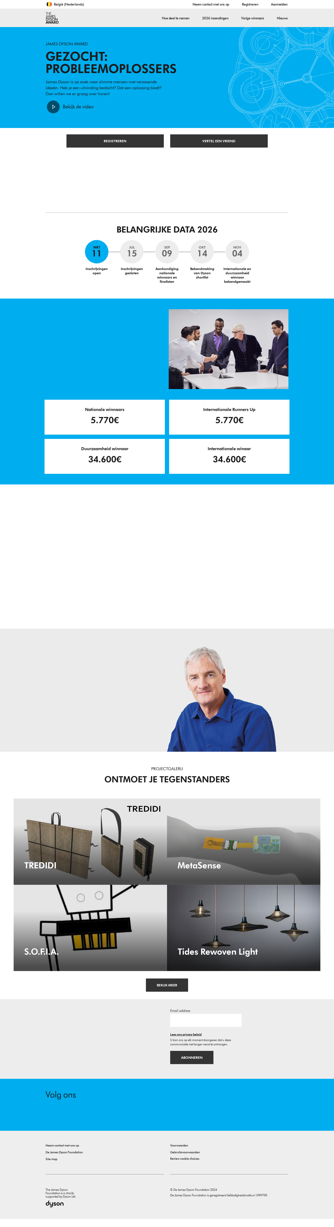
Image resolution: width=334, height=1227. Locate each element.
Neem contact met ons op (211, 4)
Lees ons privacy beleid (186, 1040)
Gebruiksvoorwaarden (185, 1160)
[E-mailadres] (206, 1026)
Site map (51, 1167)
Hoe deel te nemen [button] (175, 18)
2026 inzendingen (215, 18)
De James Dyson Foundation (64, 1160)
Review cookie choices (184, 1167)
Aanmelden (279, 4)
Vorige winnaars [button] (252, 18)
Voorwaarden (179, 1153)
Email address (180, 1017)
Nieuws (282, 18)
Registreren (250, 4)
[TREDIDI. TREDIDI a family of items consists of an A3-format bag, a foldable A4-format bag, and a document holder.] (90, 847)
